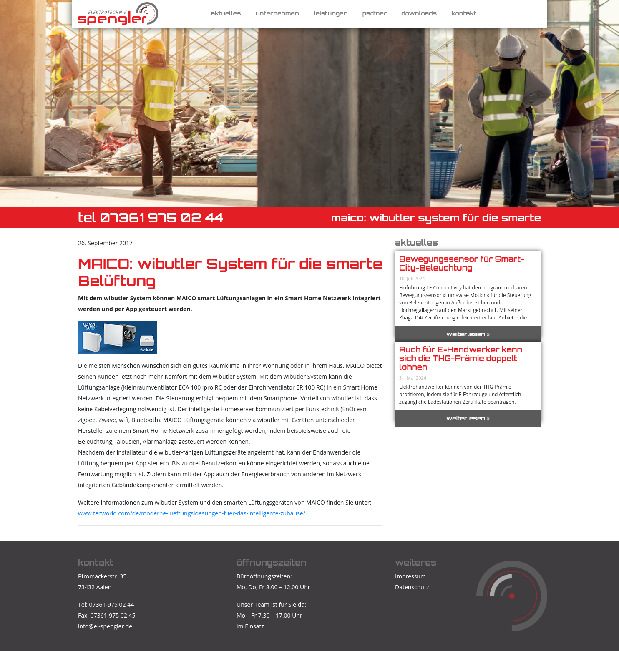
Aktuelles (226, 13)
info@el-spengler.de (105, 626)
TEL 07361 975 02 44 (151, 217)
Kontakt (463, 13)
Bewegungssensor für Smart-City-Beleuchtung (461, 263)
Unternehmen (277, 13)
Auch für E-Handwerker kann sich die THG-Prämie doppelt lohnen (460, 358)
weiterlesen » (468, 333)
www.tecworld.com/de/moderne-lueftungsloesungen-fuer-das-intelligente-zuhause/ (191, 513)
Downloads (419, 13)
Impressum (410, 576)
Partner (374, 13)
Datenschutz (412, 587)
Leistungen (331, 13)
